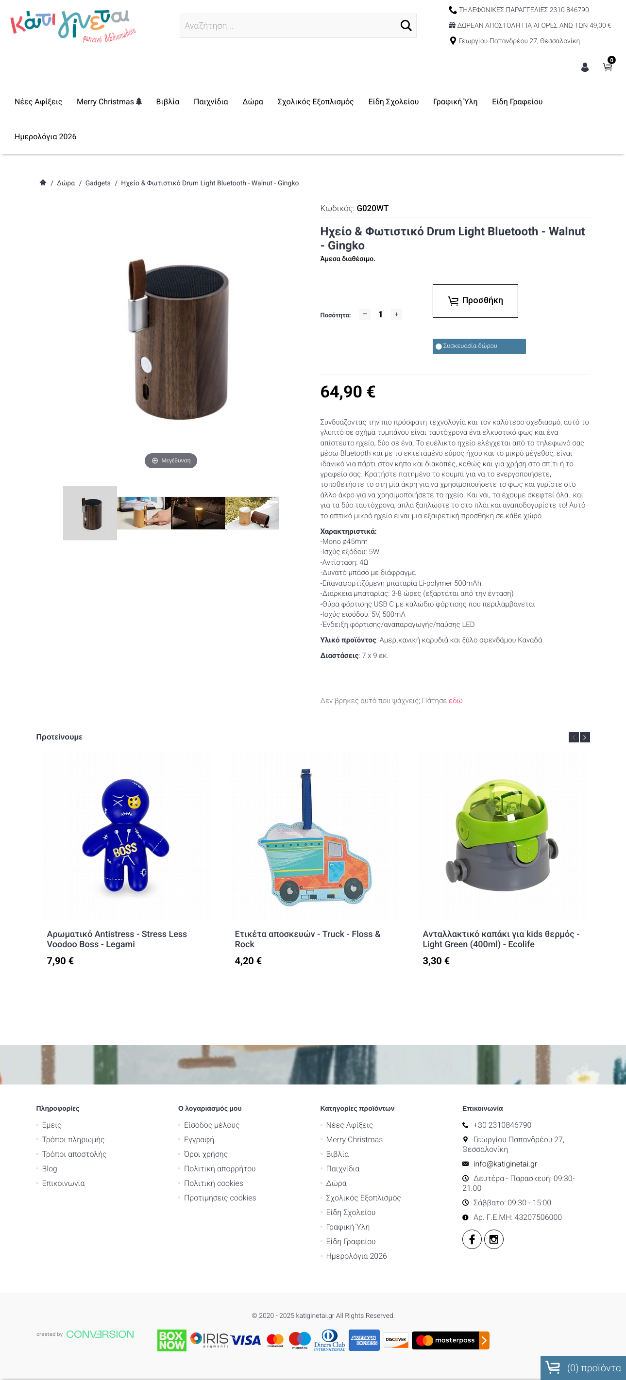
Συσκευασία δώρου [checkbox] (466, 346)
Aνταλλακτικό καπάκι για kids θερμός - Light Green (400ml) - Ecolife (501, 939)
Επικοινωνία (84, 1155)
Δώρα (302, 101)
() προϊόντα (583, 1367)
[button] (385, 25)
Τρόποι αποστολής (95, 1126)
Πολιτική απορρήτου (241, 1141)
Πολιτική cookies (234, 1155)
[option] (126, 859)
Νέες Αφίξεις (88, 101)
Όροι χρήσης (227, 1126)
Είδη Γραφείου (90, 136)
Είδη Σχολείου (443, 101)
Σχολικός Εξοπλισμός (365, 101)
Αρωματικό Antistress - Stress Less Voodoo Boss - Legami (117, 939)
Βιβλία (217, 101)
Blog (70, 1141)
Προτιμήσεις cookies (241, 1170)
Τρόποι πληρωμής (94, 1112)
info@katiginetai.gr (526, 1136)
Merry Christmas (158, 101)
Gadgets (98, 183)
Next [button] (585, 737)
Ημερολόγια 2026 (160, 136)
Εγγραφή (220, 1112)
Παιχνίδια (260, 101)
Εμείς (73, 1097)
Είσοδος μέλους (233, 1097)
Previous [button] (574, 737)
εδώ (456, 700)
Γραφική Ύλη (505, 101)
